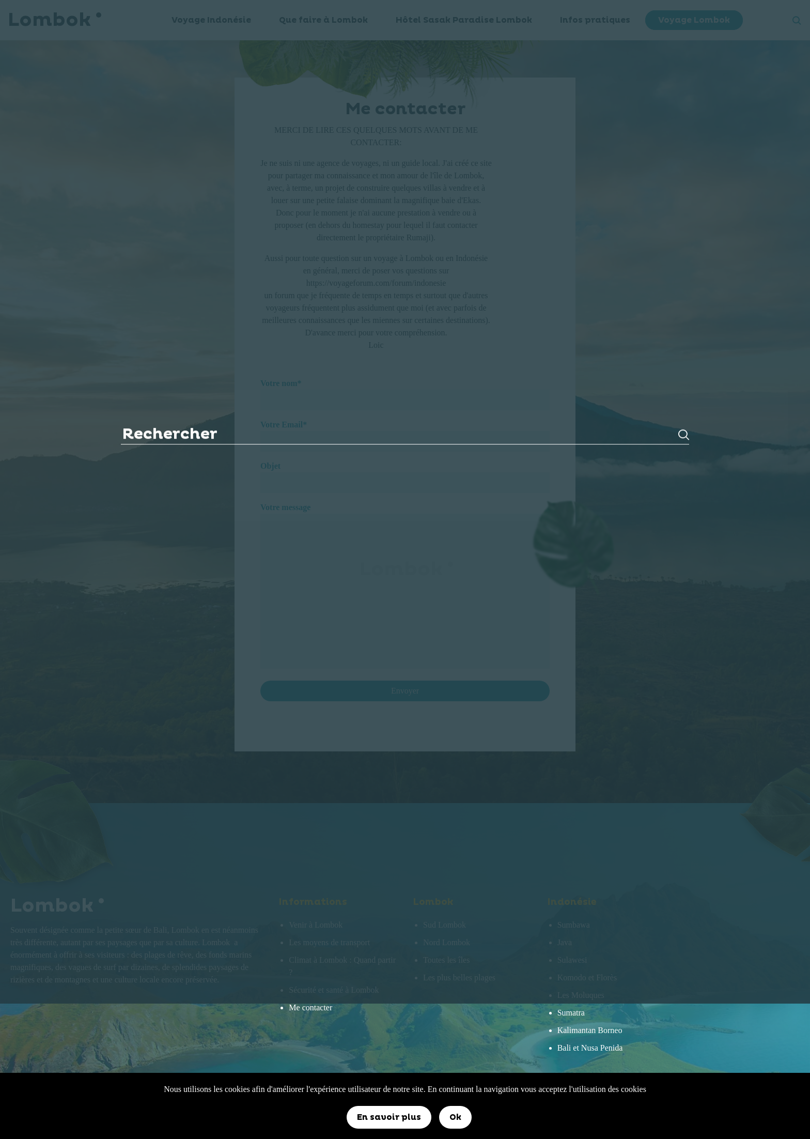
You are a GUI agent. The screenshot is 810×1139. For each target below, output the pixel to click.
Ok (455, 1117)
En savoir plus (389, 1117)
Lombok (405, 569)
